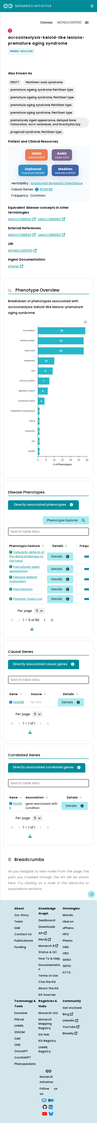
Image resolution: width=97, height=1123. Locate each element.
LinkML (19, 1026)
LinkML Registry (44, 1049)
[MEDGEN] (65, 170)
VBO (66, 953)
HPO (66, 934)
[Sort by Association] (46, 797)
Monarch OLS (48, 1013)
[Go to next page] (43, 620)
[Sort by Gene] (20, 694)
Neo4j (44, 939)
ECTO (67, 972)
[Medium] (51, 1100)
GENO (67, 960)
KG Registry (47, 1041)
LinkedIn (70, 1020)
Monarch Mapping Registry (45, 1023)
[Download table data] (31, 629)
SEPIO (67, 966)
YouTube (71, 1027)
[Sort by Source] (44, 694)
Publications (23, 941)
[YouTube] (44, 1113)
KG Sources (47, 995)
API (42, 933)
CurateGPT (22, 1057)
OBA (66, 947)
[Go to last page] (51, 620)
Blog (68, 1014)
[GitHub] (45, 1106)
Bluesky (70, 1033)
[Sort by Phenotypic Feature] (42, 546)
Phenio (68, 941)
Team (18, 922)
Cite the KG (47, 982)
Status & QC (47, 952)
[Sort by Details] (65, 546)
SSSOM (19, 1032)
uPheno (68, 928)
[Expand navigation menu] (92, 6)
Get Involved (72, 1008)
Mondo (68, 915)
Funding (20, 947)
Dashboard (46, 920)
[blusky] (51, 1113)
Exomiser (21, 1013)
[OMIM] (36, 155)
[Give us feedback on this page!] (91, 894)
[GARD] (62, 155)
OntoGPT (21, 1051)
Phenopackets (25, 1064)
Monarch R (48, 946)
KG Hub (43, 1035)
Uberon (68, 922)
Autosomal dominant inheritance (57, 183)
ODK (17, 1045)
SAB (17, 928)
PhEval (19, 1019)
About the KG (48, 988)
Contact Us (23, 934)
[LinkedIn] (51, 1106)
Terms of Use (48, 976)
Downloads (46, 927)
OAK (17, 1039)
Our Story (21, 915)
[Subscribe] (44, 1100)
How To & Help (49, 959)
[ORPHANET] (33, 170)
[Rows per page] (39, 611)
